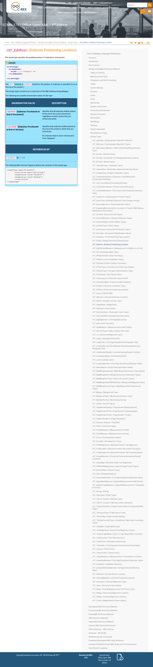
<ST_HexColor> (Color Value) (103, 308)
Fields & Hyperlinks (97, 129)
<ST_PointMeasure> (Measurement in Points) (110, 434)
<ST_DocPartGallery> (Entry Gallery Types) (109, 222)
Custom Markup (96, 88)
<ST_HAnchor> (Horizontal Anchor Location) (110, 297)
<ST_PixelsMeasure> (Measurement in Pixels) (110, 430)
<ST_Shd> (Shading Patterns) (104, 474)
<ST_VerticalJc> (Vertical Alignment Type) (109, 582)
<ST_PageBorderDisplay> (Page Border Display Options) (114, 407)
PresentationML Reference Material (103, 610)
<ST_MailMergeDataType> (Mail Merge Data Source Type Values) (118, 371)
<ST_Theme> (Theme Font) (103, 549)
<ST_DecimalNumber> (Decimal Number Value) (111, 204)
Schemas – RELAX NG (97, 633)
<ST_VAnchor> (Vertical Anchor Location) (108, 574)
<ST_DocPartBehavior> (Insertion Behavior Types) (112, 218)
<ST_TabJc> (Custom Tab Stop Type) (107, 499)
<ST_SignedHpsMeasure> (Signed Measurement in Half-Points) (117, 481)
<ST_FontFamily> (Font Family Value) (107, 275)
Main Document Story (99, 77)
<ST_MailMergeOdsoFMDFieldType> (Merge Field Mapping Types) (118, 382)
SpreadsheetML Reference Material (103, 607)
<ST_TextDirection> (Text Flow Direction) (108, 538)
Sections (93, 92)
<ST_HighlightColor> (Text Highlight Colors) (109, 320)
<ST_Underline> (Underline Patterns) (107, 564)
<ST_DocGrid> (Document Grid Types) (107, 214)
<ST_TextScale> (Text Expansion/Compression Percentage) (116, 545)
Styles (92, 95)
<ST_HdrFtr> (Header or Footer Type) (107, 301)
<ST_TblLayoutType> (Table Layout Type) (109, 513)
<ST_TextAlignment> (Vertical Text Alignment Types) (113, 530)
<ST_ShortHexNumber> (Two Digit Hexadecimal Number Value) (117, 478)
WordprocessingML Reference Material (52, 42)
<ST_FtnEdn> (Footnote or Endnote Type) (108, 286)
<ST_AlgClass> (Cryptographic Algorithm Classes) (112, 140)
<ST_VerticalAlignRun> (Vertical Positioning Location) (113, 578)
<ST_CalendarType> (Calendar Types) (107, 166)
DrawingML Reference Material (101, 614)
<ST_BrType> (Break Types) (103, 162)
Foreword (92, 58)
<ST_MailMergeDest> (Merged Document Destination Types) (116, 375)
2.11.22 (21, 158)
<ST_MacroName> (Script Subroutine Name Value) (112, 367)
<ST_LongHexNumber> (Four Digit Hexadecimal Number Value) (117, 364)
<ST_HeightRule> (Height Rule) (104, 305)
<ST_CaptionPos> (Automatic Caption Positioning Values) (115, 169)
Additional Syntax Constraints (100, 637)
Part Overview (94, 65)
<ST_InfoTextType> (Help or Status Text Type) (110, 331)
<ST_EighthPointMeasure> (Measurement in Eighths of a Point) (117, 248)
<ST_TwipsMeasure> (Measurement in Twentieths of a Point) (117, 557)
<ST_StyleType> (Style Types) (104, 495)
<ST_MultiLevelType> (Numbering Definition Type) (112, 396)
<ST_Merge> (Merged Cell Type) (105, 392)
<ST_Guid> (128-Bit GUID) (102, 293)
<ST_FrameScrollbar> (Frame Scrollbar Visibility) (111, 282)
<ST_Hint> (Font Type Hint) (103, 323)
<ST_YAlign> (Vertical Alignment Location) (109, 597)
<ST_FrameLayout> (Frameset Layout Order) (110, 278)
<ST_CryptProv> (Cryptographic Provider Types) (111, 197)
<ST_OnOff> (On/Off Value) (103, 404)
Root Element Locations (98, 648)
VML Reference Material (98, 618)
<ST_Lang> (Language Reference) (106, 338)
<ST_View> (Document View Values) (106, 585)
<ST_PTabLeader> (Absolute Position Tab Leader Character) (116, 449)
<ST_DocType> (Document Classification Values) (111, 233)
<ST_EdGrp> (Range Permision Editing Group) (110, 241)
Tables (93, 84)
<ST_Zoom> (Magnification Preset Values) (109, 601)
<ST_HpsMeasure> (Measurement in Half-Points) (112, 327)
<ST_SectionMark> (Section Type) (106, 470)
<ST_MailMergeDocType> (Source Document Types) (113, 379)
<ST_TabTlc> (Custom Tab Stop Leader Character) (112, 503)
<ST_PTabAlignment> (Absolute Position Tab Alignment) (115, 445)
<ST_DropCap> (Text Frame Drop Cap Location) (111, 237)
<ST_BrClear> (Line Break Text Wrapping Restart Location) (115, 158)
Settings (93, 125)
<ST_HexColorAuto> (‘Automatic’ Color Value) (110, 312)
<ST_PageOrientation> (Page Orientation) (109, 419)
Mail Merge (94, 122)
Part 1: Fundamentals (102, 3)
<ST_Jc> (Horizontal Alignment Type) (107, 335)
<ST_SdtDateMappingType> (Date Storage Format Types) (115, 466)
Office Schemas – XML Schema (101, 629)
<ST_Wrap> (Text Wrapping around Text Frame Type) (113, 589)
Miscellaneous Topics (98, 133)
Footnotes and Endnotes (100, 110)
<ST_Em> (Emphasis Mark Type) (105, 252)
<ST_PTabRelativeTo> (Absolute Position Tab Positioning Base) (117, 453)
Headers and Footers (98, 107)
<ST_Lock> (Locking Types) (103, 360)
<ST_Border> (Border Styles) (103, 154)
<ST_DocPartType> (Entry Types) (105, 226)
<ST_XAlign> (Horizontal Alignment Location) (110, 593)
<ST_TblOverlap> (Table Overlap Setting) (108, 516)
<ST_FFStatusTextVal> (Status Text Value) (109, 263)
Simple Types (73, 42)
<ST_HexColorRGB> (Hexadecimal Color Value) (110, 316)
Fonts (92, 99)
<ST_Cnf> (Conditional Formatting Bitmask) (109, 183)
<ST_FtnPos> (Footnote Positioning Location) (110, 290)
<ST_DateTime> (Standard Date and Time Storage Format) (116, 201)
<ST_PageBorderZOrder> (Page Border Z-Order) (111, 415)
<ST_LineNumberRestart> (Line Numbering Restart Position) (116, 352)
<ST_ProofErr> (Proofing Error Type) (106, 441)
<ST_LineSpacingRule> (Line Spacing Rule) (109, 356)
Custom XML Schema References (102, 625)
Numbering (94, 103)
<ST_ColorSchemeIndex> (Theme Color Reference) (112, 187)
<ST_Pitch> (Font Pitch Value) (104, 426)
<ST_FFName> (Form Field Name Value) (108, 259)
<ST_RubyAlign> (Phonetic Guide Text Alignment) (112, 463)
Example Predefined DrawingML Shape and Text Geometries (113, 644)
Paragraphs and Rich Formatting (103, 80)
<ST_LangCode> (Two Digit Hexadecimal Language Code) (115, 342)
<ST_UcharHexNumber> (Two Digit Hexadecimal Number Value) (117, 560)
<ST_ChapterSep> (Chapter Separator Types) (110, 173)
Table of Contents (97, 73)
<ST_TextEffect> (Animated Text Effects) (109, 542)
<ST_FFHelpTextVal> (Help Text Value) (107, 256)
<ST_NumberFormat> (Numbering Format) (109, 400)
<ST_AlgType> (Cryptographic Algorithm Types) (111, 144)
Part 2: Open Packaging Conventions (54, 8)
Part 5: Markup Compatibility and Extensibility (78, 12)
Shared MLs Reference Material (101, 622)
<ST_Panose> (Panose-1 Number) (106, 422)
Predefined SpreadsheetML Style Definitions (106, 640)
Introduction (55, 3)
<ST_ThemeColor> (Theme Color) (105, 553)
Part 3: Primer (79, 8)
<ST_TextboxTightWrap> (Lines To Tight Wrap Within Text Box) (117, 534)
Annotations (95, 118)
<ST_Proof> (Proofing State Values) (106, 438)
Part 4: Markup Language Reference (103, 8)
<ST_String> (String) (100, 491)
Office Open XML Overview (79, 3)
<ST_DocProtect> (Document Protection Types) (111, 229)
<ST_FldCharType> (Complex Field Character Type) (112, 271)
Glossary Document (98, 114)
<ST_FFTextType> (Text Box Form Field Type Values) (113, 267)
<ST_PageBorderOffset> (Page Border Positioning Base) (115, 411)
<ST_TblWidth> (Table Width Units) (106, 527)
